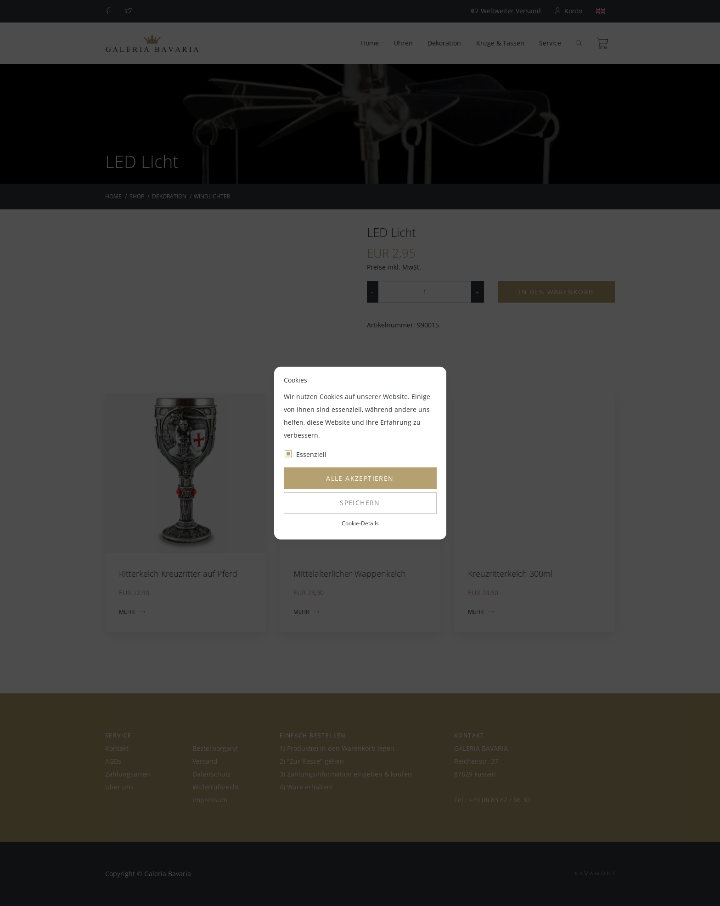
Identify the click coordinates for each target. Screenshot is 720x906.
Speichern (360, 502)
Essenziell (311, 454)
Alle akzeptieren (360, 478)
